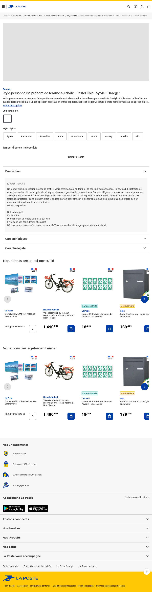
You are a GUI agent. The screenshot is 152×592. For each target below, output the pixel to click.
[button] (142, 6)
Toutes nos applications (137, 497)
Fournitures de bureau (33, 15)
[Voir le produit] (33, 329)
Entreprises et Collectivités (37, 566)
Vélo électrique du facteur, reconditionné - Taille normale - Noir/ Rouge (58, 315)
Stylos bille (72, 15)
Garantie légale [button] (76, 156)
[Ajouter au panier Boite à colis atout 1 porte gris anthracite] (148, 329)
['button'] (17, 6)
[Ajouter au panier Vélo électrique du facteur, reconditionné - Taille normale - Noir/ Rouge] (71, 329)
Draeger (7, 89)
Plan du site (9, 585)
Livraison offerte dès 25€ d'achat (27, 474)
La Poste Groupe (65, 566)
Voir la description (12, 105)
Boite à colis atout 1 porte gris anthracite (134, 315)
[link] (7, 119)
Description (76, 171)
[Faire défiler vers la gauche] (7, 299)
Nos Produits (76, 538)
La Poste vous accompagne (76, 556)
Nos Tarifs (76, 547)
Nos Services (76, 528)
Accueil (6, 15)
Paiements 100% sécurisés (24, 464)
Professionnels (10, 566)
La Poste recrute (87, 566)
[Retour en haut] (146, 571)
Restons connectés (76, 519)
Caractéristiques (76, 239)
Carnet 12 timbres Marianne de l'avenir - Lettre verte (97, 315)
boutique (17, 15)
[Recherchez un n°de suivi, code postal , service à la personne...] (128, 6)
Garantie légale (76, 248)
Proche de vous (19, 453)
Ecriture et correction (55, 15)
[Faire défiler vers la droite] (145, 299)
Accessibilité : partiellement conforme (33, 585)
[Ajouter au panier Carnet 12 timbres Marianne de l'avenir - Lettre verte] (109, 329)
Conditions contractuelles (64, 585)
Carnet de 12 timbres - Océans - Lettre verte (20, 315)
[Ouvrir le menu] (3, 6)
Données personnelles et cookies (110, 585)
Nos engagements (21, 485)
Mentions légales (86, 585)
